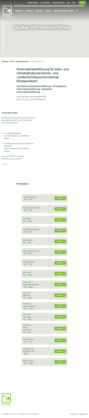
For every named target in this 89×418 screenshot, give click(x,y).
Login (82, 2)
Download (59, 198)
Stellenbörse (44, 2)
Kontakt (5, 164)
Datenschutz (83, 414)
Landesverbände (32, 2)
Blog (73, 2)
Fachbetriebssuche (58, 2)
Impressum (73, 414)
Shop (68, 2)
